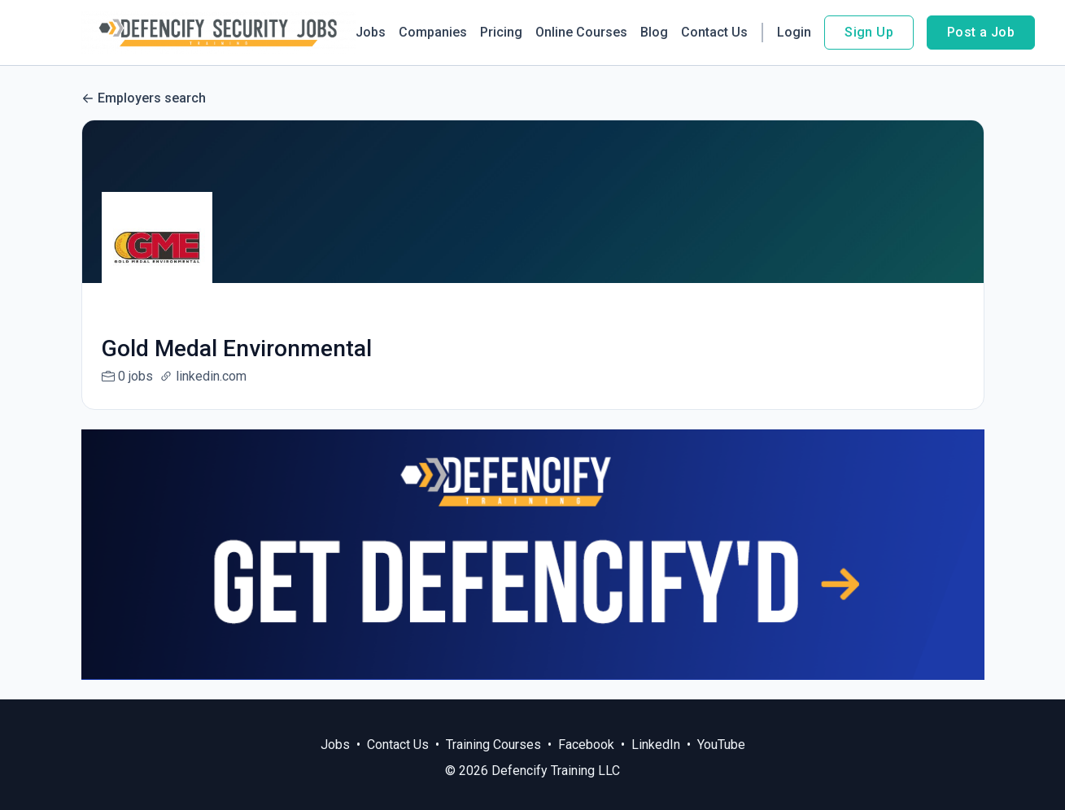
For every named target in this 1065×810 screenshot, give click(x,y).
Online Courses (581, 32)
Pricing (501, 32)
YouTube (721, 744)
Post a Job (981, 32)
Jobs (371, 32)
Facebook (586, 744)
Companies (433, 32)
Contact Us (714, 32)
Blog (654, 32)
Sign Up (869, 32)
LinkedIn (655, 744)
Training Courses (493, 744)
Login (794, 32)
